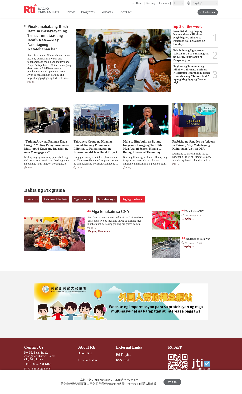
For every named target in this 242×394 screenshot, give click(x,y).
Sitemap (152, 3)
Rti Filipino (123, 354)
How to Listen (87, 360)
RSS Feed (122, 360)
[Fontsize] (178, 2)
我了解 (172, 381)
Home (140, 3)
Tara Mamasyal (106, 199)
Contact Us (33, 347)
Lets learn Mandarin (56, 199)
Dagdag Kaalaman (132, 199)
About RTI (85, 353)
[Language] (204, 2)
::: (133, 3)
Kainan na (32, 199)
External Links (129, 347)
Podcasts (165, 3)
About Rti (86, 347)
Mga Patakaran (82, 199)
